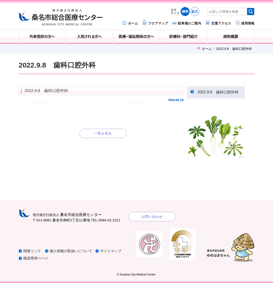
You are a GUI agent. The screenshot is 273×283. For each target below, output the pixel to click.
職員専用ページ (35, 258)
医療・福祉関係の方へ (136, 37)
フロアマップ (158, 23)
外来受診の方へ (42, 37)
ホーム (133, 23)
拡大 (194, 11)
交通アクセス (221, 23)
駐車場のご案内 (189, 23)
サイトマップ (111, 251)
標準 (185, 11)
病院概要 (230, 37)
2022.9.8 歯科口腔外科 (46, 90)
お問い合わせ (152, 217)
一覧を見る (103, 133)
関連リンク (32, 251)
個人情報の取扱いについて (71, 251)
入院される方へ (89, 37)
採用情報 (247, 23)
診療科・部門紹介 (183, 37)
